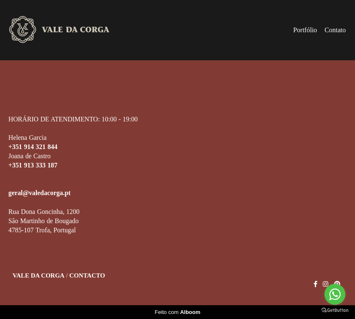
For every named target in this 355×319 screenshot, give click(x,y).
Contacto (87, 276)
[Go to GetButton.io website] (335, 310)
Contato (335, 29)
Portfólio (305, 29)
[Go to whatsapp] (334, 294)
